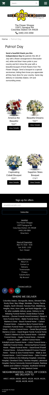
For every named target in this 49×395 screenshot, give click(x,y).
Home (5, 39)
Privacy (24, 272)
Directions (25, 233)
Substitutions (24, 275)
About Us (24, 262)
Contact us (24, 264)
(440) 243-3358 (24, 33)
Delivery (24, 267)
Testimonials (24, 269)
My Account (24, 277)
